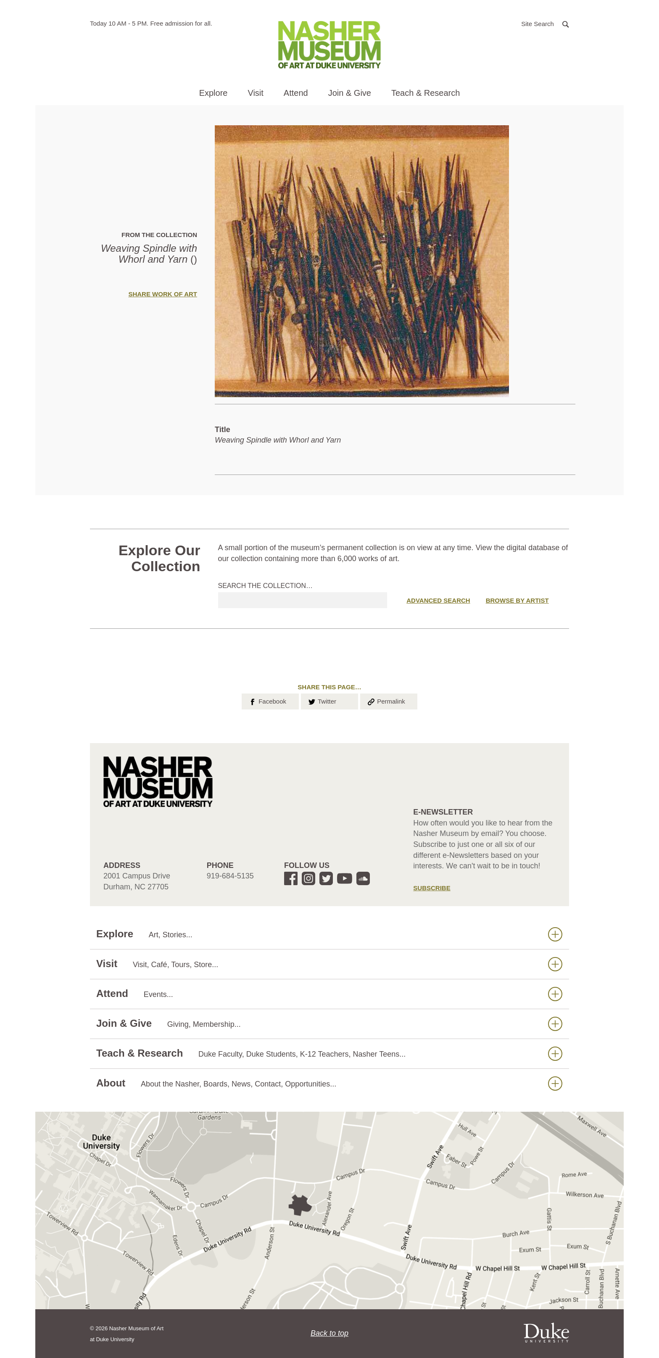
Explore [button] (213, 93)
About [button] (329, 1083)
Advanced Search (438, 600)
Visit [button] (255, 93)
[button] (545, 23)
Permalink (385, 700)
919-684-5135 (230, 876)
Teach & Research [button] (425, 93)
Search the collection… (265, 585)
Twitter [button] (321, 700)
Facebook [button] (267, 700)
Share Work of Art (162, 294)
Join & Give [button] (349, 93)
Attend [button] (296, 93)
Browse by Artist (517, 600)
